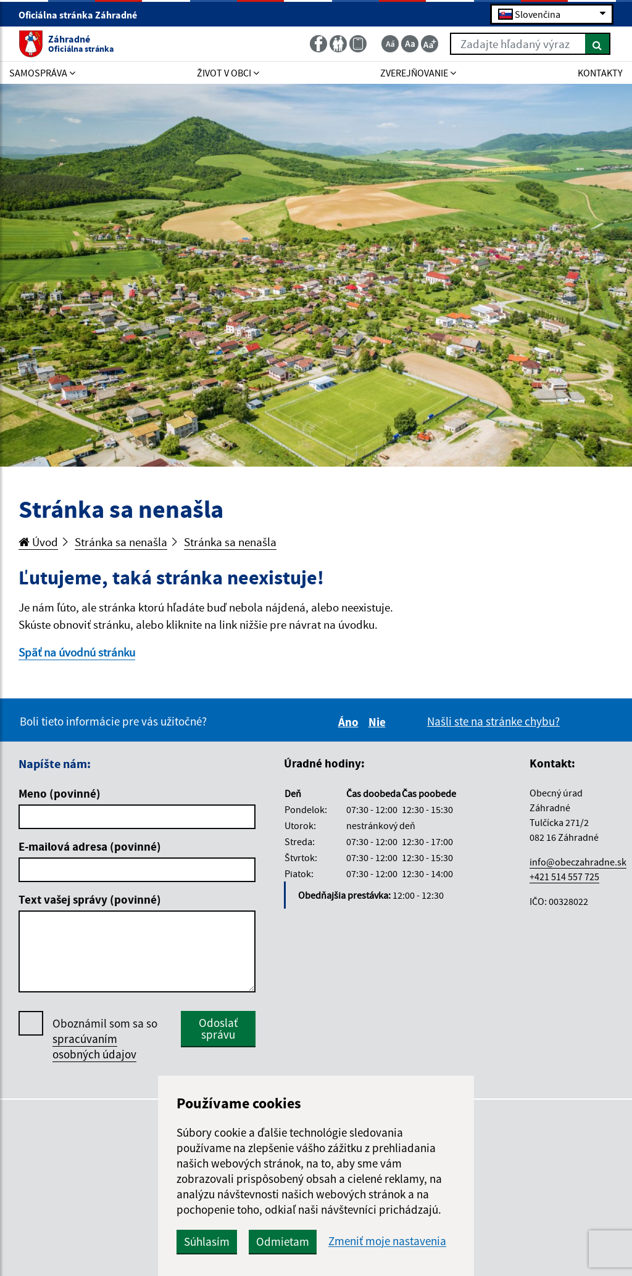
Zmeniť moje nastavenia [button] (387, 1241)
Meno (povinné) (60, 793)
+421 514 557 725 (564, 876)
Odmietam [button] (282, 1241)
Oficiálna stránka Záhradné (83, 15)
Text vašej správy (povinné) (90, 899)
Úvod (38, 541)
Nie (378, 721)
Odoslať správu (218, 1028)
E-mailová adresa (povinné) (90, 846)
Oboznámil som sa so (104, 1039)
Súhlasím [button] (207, 1241)
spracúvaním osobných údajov (94, 1046)
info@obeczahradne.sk (578, 862)
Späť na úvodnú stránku (77, 652)
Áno (350, 721)
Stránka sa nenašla (121, 541)
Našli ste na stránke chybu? (493, 721)
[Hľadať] (597, 44)
